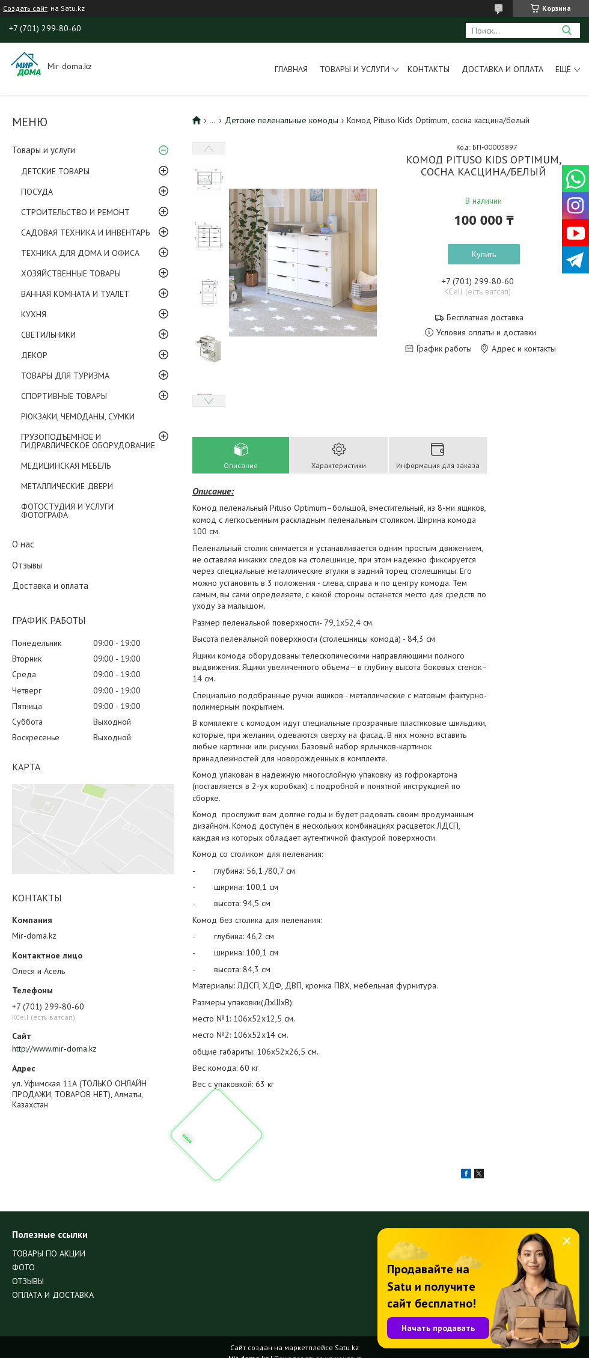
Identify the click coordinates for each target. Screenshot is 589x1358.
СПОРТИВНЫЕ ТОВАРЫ (64, 396)
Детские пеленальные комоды (281, 120)
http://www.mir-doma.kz (54, 1048)
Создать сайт (25, 8)
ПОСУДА (37, 191)
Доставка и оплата (502, 69)
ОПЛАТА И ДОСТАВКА (53, 1294)
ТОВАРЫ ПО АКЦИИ (48, 1253)
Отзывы (27, 565)
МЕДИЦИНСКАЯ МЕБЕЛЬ (66, 465)
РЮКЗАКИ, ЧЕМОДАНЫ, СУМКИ (78, 416)
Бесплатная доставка (485, 317)
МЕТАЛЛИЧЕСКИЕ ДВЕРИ (67, 486)
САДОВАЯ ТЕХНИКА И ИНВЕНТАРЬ (85, 232)
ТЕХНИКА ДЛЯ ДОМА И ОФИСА (80, 253)
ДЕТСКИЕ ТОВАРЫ (55, 171)
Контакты (428, 69)
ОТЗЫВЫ (28, 1281)
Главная (291, 69)
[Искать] (566, 30)
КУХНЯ (33, 314)
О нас (23, 544)
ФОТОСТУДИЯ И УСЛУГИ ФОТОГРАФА (67, 510)
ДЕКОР (34, 355)
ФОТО (23, 1267)
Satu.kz (347, 1347)
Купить (484, 254)
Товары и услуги (354, 69)
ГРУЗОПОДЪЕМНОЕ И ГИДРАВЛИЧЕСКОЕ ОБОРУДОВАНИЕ (88, 441)
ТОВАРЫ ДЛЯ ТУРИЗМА (65, 375)
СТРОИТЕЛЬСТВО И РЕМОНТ (75, 212)
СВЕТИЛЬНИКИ (48, 334)
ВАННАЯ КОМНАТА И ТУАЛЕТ (75, 293)
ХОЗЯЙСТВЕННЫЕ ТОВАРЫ (71, 273)
